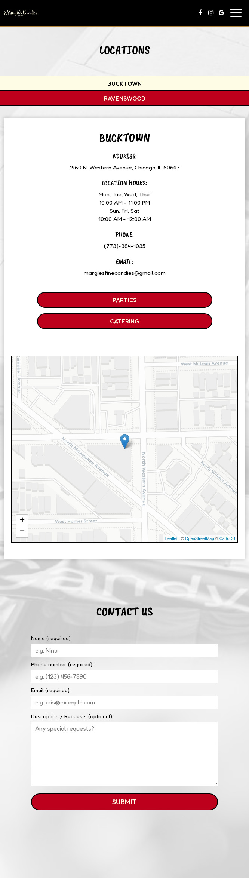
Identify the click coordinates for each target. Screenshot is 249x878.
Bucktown (124, 83)
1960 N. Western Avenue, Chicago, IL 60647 (125, 167)
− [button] (22, 531)
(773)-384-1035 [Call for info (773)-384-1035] (124, 245)
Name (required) (51, 638)
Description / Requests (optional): (72, 716)
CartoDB (227, 538)
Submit (124, 802)
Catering (88, 323)
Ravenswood (124, 98)
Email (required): (51, 690)
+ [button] (22, 520)
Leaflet (171, 538)
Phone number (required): (62, 664)
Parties (86, 302)
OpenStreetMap (199, 538)
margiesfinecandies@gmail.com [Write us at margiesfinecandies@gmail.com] (125, 272)
